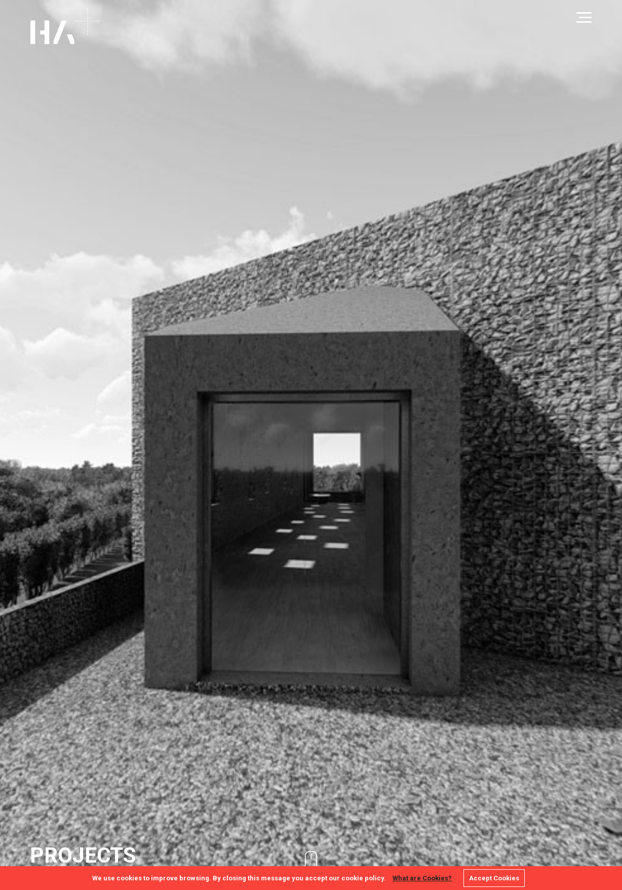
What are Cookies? (422, 878)
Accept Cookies (494, 878)
